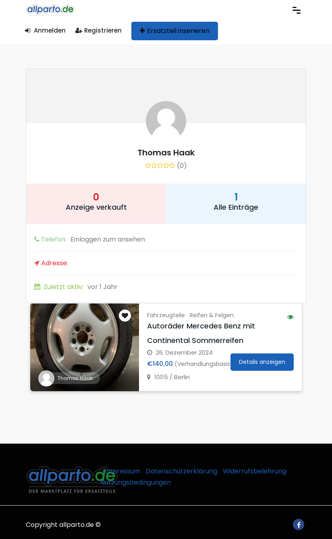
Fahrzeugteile (166, 315)
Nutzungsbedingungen (135, 482)
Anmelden (45, 30)
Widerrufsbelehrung (254, 471)
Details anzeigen (262, 362)
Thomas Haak (166, 152)
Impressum (122, 471)
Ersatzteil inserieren (175, 30)
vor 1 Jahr (76, 286)
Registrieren (98, 30)
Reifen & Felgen (212, 315)
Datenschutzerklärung (181, 471)
